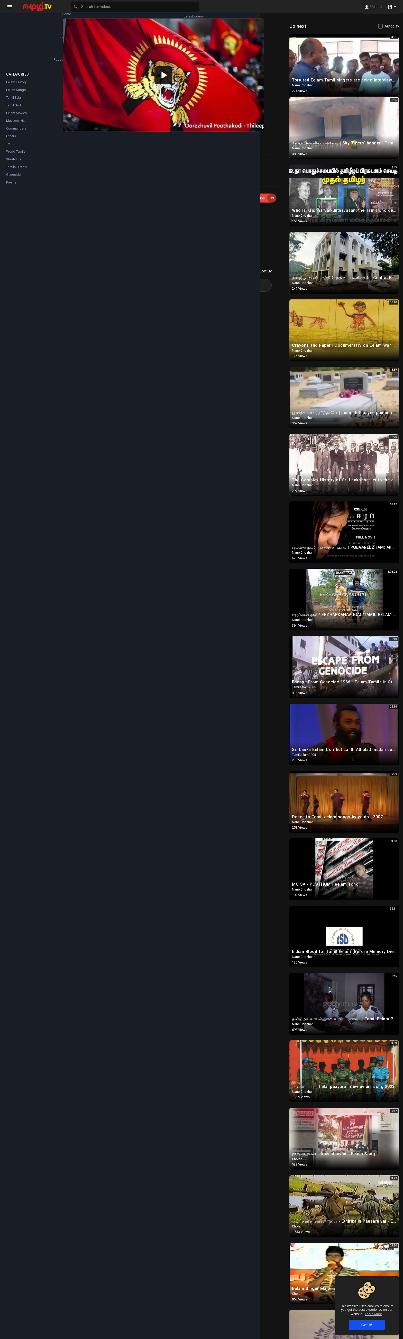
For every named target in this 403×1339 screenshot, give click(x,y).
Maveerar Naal (16, 125)
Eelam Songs (106, 205)
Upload (372, 7)
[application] (179, 69)
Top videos (49, 35)
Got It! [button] (366, 1325)
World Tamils (15, 156)
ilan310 (98, 183)
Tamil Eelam (15, 102)
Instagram (168, 239)
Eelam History (16, 87)
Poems (11, 187)
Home (18, 11)
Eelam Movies (16, 118)
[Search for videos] (202, 7)
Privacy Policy (301, 1336)
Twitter (190, 239)
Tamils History (16, 171)
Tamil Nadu (14, 110)
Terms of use (276, 1336)
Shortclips (13, 164)
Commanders (16, 133)
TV (8, 148)
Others (11, 141)
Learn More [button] (373, 1314)
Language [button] (366, 1336)
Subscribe (267, 186)
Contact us (343, 1336)
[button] (391, 6)
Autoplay (391, 26)
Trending (18, 35)
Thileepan (103, 211)
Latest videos (49, 11)
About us (323, 1336)
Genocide (13, 179)
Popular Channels (18, 59)
